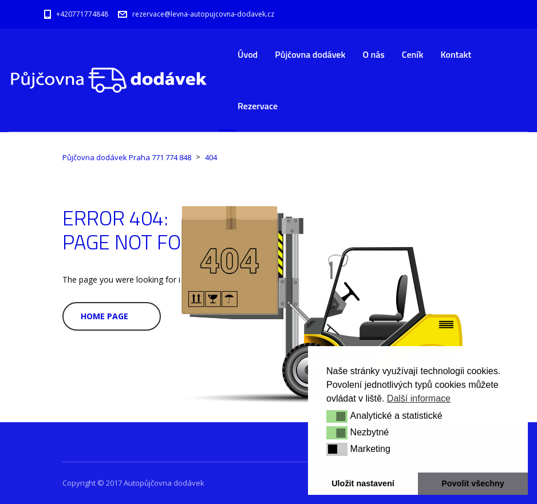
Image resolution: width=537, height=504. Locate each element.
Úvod (248, 54)
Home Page (104, 316)
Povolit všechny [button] (472, 483)
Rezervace (258, 106)
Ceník (413, 54)
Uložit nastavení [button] (362, 483)
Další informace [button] (419, 398)
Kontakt (455, 54)
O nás (373, 54)
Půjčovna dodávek (310, 54)
